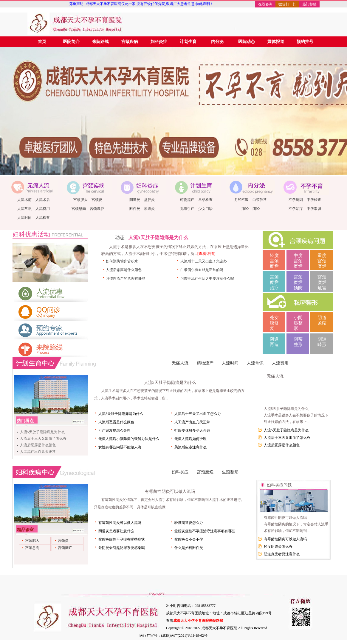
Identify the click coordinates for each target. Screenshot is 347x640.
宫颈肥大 (80, 200)
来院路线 (100, 41)
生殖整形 (230, 472)
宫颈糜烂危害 (321, 282)
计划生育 (188, 41)
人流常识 (24, 209)
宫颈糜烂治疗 (274, 282)
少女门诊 (205, 209)
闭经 (256, 209)
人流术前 (24, 200)
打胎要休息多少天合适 (192, 430)
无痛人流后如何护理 (190, 439)
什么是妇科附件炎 (188, 548)
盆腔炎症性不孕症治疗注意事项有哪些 (204, 531)
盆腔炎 (149, 200)
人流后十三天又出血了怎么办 (203, 261)
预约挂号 (305, 41)
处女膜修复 (274, 323)
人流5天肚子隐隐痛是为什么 (158, 237)
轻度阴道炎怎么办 (188, 523)
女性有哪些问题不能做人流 (119, 447)
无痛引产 (187, 209)
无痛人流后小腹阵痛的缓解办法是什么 (128, 439)
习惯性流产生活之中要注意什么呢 (207, 278)
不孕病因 (296, 200)
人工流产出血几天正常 (38, 452)
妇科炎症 (159, 41)
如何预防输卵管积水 (122, 261)
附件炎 (134, 209)
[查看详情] (206, 253)
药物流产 (187, 200)
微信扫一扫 (287, 4)
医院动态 (246, 41)
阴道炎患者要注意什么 (116, 531)
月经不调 (241, 200)
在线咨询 (265, 4)
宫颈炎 (97, 200)
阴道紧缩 (321, 320)
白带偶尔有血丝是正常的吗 (201, 270)
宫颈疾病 (129, 41)
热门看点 (25, 421)
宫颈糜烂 (205, 472)
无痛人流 (180, 363)
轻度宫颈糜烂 (274, 261)
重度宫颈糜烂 (321, 261)
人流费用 (42, 209)
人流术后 (42, 200)
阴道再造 (274, 342)
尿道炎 (149, 209)
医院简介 (71, 41)
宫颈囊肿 (97, 209)
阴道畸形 (321, 342)
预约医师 (50, 331)
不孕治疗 (296, 209)
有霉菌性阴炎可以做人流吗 (170, 491)
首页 (42, 41)
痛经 (245, 209)
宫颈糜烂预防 (298, 282)
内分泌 (217, 41)
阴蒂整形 (298, 342)
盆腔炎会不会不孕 (188, 539)
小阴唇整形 (298, 323)
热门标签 (309, 4)
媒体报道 (275, 41)
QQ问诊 (50, 312)
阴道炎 (134, 200)
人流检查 (42, 218)
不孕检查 (314, 200)
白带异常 (259, 200)
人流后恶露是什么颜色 (124, 270)
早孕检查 (205, 200)
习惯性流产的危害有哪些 (125, 278)
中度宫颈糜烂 (298, 261)
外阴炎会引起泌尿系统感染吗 (121, 548)
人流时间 (24, 218)
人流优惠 (50, 293)
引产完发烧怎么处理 (114, 430)
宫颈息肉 (79, 209)
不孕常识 (314, 209)
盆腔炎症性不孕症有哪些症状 (121, 539)
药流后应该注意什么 (190, 447)
